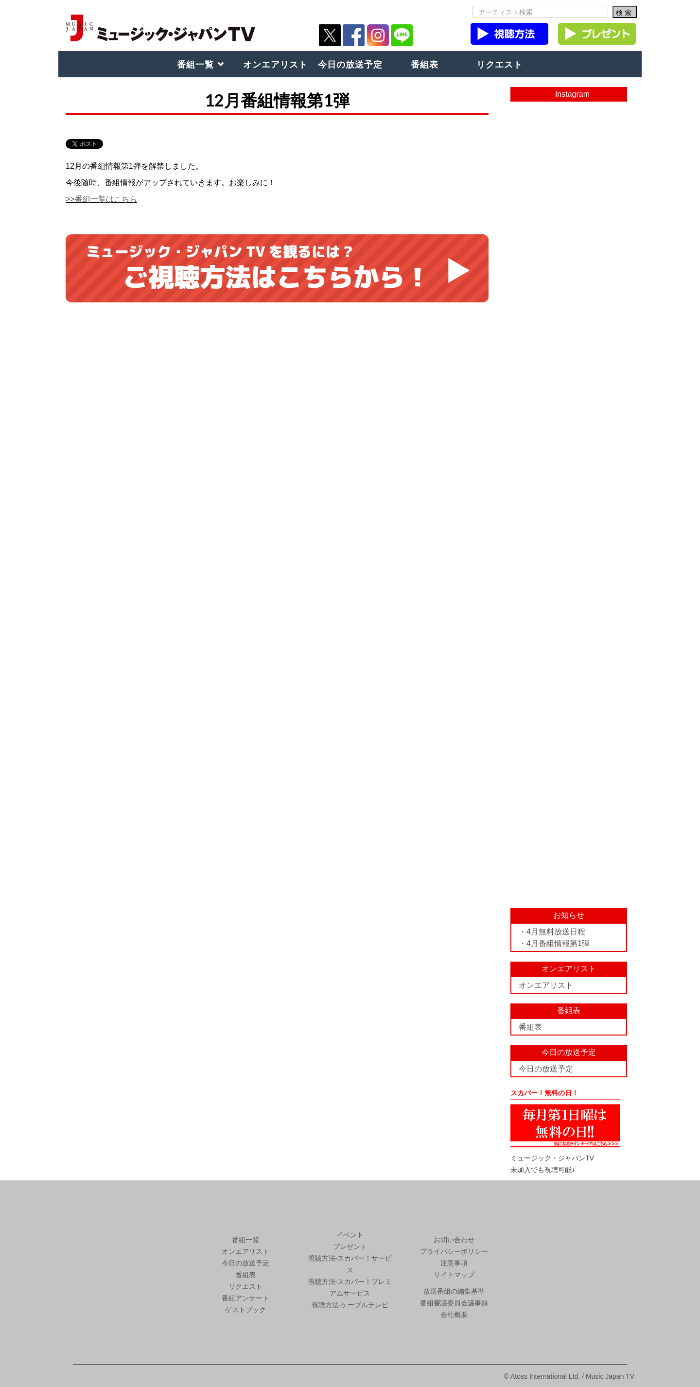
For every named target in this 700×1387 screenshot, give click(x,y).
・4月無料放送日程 (552, 932)
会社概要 (454, 1314)
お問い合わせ (454, 1240)
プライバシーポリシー (454, 1251)
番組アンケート (245, 1298)
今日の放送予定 (350, 64)
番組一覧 (195, 64)
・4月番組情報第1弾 (554, 943)
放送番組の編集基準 (454, 1291)
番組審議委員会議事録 (454, 1303)
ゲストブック (245, 1310)
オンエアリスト (275, 64)
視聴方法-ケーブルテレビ (350, 1305)
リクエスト (499, 64)
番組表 (424, 64)
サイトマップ (454, 1275)
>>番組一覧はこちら (101, 199)
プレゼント (350, 1246)
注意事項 (454, 1263)
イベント (350, 1235)
